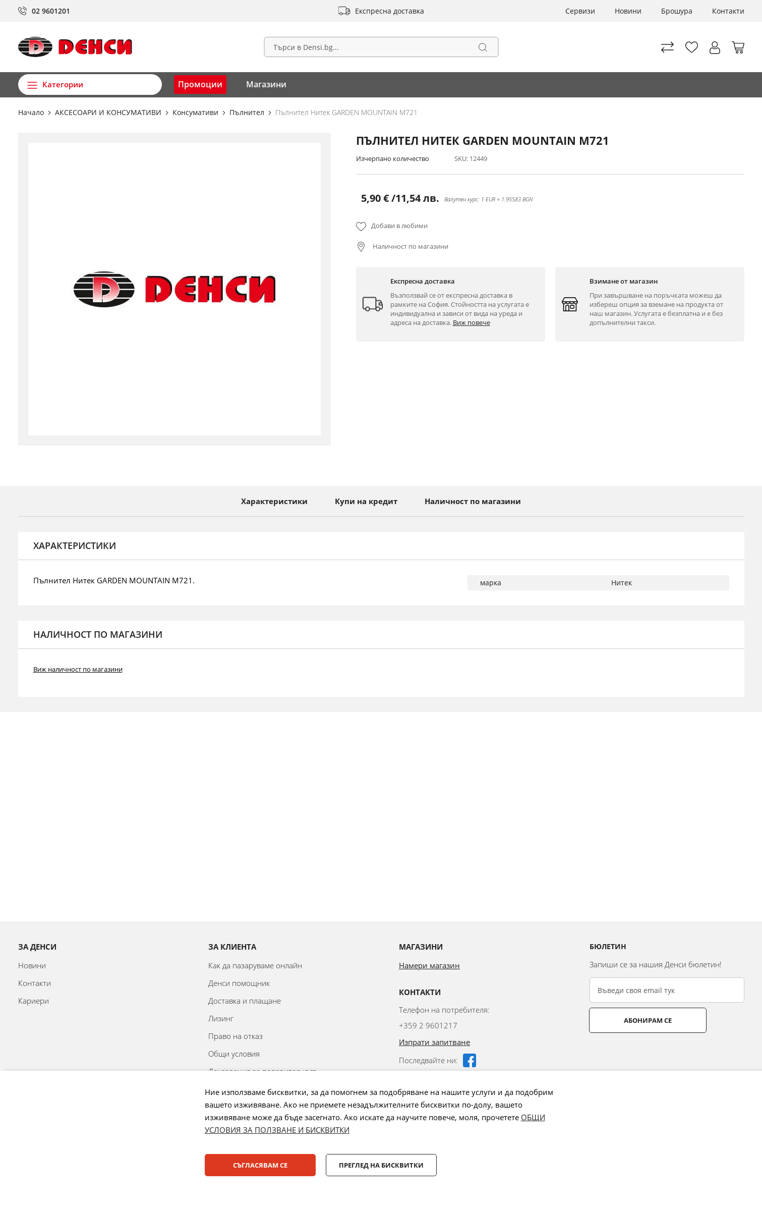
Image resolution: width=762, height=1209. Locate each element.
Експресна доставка (389, 11)
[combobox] (381, 47)
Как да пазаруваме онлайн (255, 965)
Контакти (728, 11)
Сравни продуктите (667, 47)
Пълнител (247, 112)
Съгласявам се (260, 1165)
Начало (32, 112)
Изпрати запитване (434, 1042)
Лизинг (220, 1018)
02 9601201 (51, 11)
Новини (628, 11)
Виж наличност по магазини (78, 669)
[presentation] (666, 1057)
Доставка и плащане (244, 1001)
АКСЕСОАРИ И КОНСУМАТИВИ (109, 112)
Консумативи (196, 112)
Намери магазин (429, 965)
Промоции (200, 84)
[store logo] (75, 47)
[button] (715, 47)
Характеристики (274, 501)
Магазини (266, 84)
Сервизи (580, 11)
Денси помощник (239, 983)
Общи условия (234, 1054)
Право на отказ (235, 1036)
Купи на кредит (366, 501)
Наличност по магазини (409, 246)
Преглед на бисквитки (381, 1165)
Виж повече (471, 322)
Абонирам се (629, 1020)
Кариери (33, 1001)
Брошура (676, 11)
